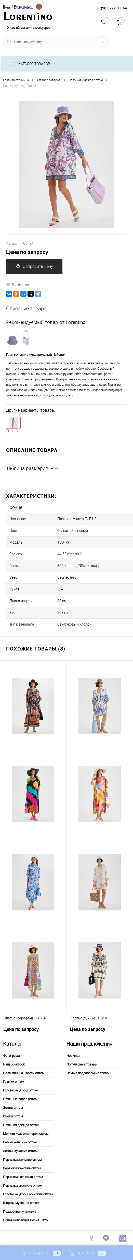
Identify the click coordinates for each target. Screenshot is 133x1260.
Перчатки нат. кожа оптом (23, 1177)
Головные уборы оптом (20, 1090)
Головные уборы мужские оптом (28, 1194)
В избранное (18, 284)
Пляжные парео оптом (20, 1099)
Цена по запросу (27, 252)
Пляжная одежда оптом (21, 1125)
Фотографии (12, 1056)
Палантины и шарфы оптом (24, 1073)
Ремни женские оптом (20, 1142)
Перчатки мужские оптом (22, 1185)
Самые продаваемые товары (88, 1073)
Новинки (72, 1056)
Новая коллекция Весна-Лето (25, 1220)
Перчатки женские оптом (22, 1159)
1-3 (13, 423)
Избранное (41, 1253)
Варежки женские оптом (22, 1168)
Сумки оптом (13, 1116)
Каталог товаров (33, 64)
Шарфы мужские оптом (21, 1203)
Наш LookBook (13, 1064)
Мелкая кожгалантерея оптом (26, 1134)
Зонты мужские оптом (20, 1151)
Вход (6, 6)
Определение (39, 7)
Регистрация (23, 6)
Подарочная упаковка (19, 1211)
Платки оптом (13, 1082)
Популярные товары (81, 1064)
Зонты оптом (13, 1108)
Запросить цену (34, 266)
